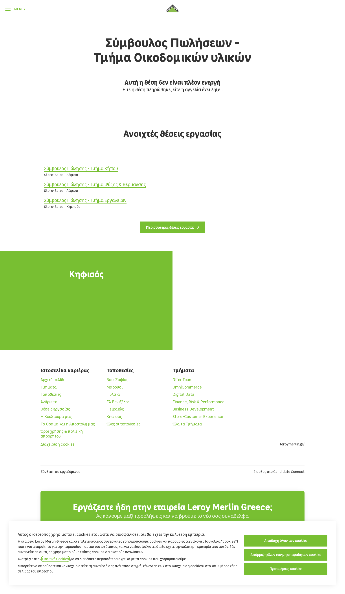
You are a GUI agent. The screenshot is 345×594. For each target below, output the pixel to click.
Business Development (193, 409)
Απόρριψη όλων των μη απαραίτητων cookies (285, 554)
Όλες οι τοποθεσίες (123, 424)
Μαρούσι (114, 387)
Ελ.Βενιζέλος (118, 402)
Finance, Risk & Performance (198, 402)
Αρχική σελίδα (53, 379)
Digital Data (183, 394)
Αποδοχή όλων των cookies (285, 540)
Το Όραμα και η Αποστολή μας (67, 424)
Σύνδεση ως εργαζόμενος (60, 471)
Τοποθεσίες (50, 394)
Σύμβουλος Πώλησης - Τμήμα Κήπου (172, 168)
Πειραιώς (115, 409)
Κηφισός (114, 416)
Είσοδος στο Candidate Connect (279, 471)
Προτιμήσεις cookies (285, 569)
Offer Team (182, 379)
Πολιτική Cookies (55, 559)
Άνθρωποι (49, 402)
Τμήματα (48, 387)
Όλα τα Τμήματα (187, 424)
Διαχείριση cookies (57, 444)
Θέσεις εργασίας (55, 409)
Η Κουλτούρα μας (56, 416)
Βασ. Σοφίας (117, 379)
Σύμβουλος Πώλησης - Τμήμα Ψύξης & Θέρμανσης (172, 184)
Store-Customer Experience (197, 416)
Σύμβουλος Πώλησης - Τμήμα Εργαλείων (172, 200)
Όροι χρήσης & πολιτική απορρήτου (61, 433)
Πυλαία (113, 394)
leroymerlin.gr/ (292, 444)
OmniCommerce (187, 387)
